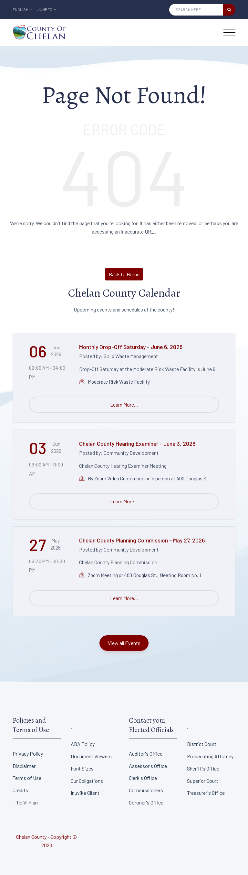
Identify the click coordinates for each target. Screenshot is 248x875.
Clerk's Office (143, 778)
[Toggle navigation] (229, 32)
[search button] (229, 10)
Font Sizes (82, 768)
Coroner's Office (146, 802)
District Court (201, 744)
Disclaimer (24, 766)
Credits (20, 790)
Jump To (47, 9)
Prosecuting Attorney (210, 756)
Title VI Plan (25, 802)
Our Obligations (87, 781)
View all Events (124, 643)
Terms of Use (27, 778)
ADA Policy (83, 744)
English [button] (22, 9)
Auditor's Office (145, 753)
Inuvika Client (85, 793)
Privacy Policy (28, 753)
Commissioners (146, 790)
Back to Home (124, 274)
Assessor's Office (148, 766)
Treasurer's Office (206, 793)
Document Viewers (91, 756)
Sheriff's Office (203, 768)
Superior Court (202, 781)
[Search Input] (196, 10)
